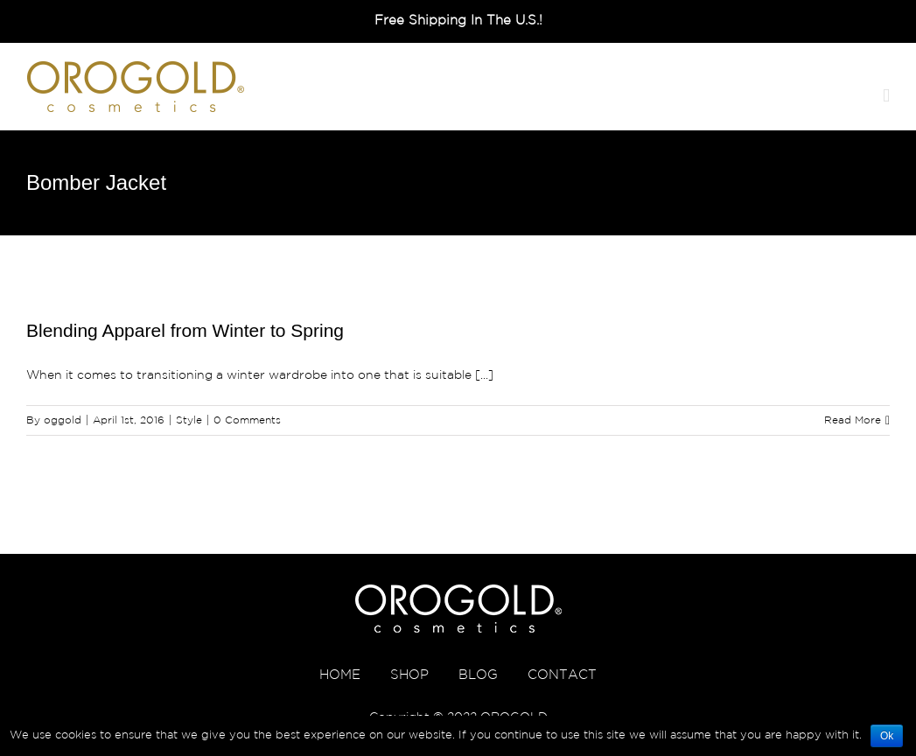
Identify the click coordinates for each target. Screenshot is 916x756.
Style (189, 420)
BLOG (478, 675)
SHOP (409, 675)
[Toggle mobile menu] (886, 96)
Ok (886, 736)
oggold (62, 420)
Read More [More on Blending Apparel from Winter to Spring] (852, 420)
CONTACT (562, 675)
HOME (339, 675)
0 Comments (247, 420)
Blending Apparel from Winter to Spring (185, 330)
